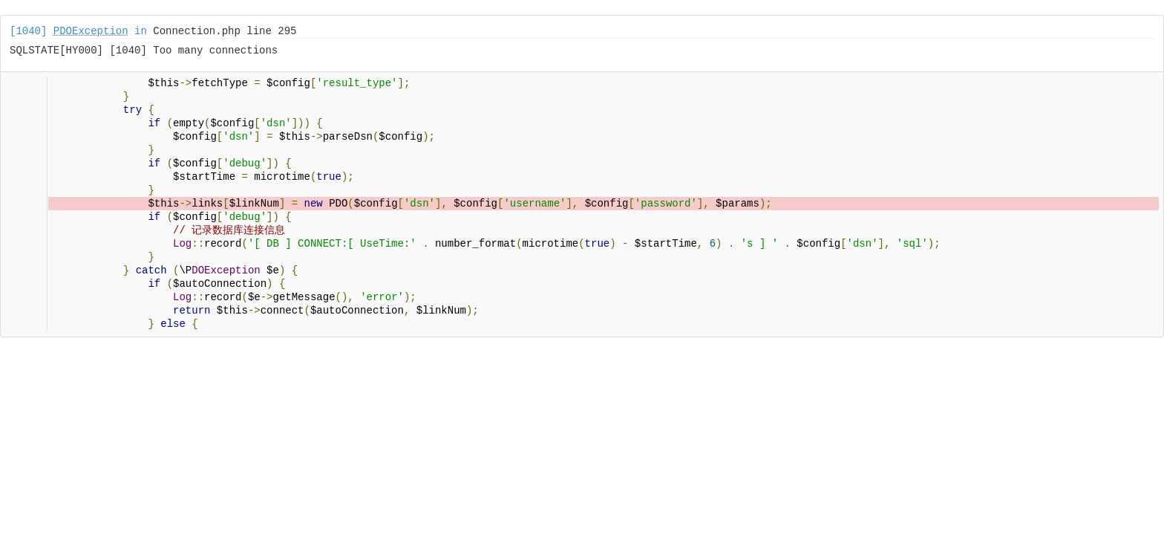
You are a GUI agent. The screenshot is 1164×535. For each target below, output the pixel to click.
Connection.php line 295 (224, 31)
